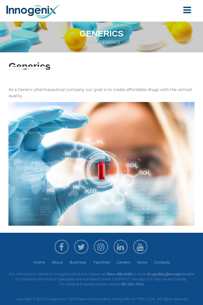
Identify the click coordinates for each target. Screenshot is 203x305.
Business (81, 262)
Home (89, 42)
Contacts (162, 262)
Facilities (105, 262)
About (61, 262)
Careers (127, 262)
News (145, 262)
